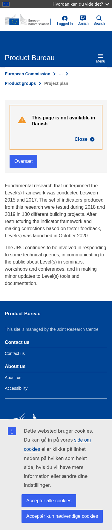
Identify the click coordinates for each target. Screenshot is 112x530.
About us (13, 377)
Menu (100, 58)
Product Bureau (23, 313)
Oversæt (23, 161)
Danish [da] (83, 20)
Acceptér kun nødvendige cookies (62, 516)
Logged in (65, 20)
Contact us (15, 353)
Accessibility (16, 388)
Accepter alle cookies (48, 500)
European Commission (27, 73)
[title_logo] (30, 20)
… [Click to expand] (61, 73)
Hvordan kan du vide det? (81, 4)
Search (99, 20)
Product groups (20, 83)
